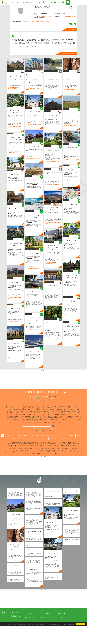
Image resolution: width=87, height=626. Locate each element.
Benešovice (16, 406)
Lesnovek (28, 414)
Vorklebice (72, 421)
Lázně (28, 107)
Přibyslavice (50, 418)
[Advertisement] (43, 379)
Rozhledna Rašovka (34, 447)
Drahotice (38, 21)
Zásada (49, 422)
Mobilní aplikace (29, 617)
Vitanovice (58, 421)
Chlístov (66, 408)
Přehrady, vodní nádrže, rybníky (32, 287)
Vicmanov (52, 421)
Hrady (28, 176)
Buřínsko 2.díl (32, 21)
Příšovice (61, 418)
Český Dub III (45, 408)
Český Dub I (30, 408)
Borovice (35, 406)
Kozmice (18, 414)
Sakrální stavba (10, 70)
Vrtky (77, 421)
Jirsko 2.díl (32, 413)
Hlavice (14, 411)
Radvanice (7, 419)
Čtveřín (8, 409)
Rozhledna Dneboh (33, 444)
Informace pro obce (63, 613)
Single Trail (58, 438)
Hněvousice (20, 411)
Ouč (41, 21)
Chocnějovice (41, 7)
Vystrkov (38, 422)
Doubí (66, 409)
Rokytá (13, 419)
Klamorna (51, 413)
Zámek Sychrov (62, 444)
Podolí (44, 418)
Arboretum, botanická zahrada (32, 249)
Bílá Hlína (23, 406)
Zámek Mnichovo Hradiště (39, 442)
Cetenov (60, 408)
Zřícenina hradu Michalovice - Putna (20, 450)
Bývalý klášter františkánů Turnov (44, 445)
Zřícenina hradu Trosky (42, 453)
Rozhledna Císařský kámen (68, 450)
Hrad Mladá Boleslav (29, 453)
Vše (2, 435)
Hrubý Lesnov (76, 411)
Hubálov (7, 413)
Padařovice (8, 418)
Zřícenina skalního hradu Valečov (48, 444)
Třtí (34, 421)
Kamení (45, 413)
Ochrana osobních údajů (46, 617)
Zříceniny (10, 239)
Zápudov (43, 422)
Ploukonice (20, 418)
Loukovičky (64, 414)
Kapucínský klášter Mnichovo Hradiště (21, 442)
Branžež (45, 406)
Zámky (10, 106)
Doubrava (71, 409)
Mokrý (38, 416)
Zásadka (54, 422)
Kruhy (23, 414)
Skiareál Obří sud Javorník (14, 448)
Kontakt (63, 617)
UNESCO (26, 435)
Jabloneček (13, 413)
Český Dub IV (53, 408)
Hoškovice (57, 411)
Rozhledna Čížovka (59, 445)
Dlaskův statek (24, 447)
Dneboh (24, 409)
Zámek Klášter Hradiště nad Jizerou (17, 444)
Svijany (9, 421)
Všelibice (29, 422)
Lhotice (40, 414)
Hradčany (63, 411)
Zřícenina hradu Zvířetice (27, 445)
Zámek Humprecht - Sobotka (43, 452)
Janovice (19, 413)
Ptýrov (66, 418)
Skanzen (28, 142)
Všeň (33, 422)
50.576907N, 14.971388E (46, 16)
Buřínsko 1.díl (26, 21)
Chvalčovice (72, 408)
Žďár (59, 422)
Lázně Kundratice (14, 447)
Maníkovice (76, 414)
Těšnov (24, 421)
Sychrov (14, 421)
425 (64, 13)
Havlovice (9, 411)
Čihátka (78, 408)
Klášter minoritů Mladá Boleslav (61, 452)
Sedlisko (28, 419)
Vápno (38, 421)
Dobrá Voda (30, 409)
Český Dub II (38, 408)
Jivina (37, 413)
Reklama (46, 613)
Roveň (23, 419)
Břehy (50, 406)
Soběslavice (51, 419)
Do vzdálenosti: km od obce (39, 396)
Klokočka (73, 413)
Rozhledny (10, 204)
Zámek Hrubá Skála (51, 448)
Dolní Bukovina (44, 409)
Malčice (70, 414)
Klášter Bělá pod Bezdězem (47, 447)
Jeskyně (65, 70)
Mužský (49, 416)
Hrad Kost (58, 447)
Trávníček (29, 421)
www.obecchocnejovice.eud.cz (69, 16)
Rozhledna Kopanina (63, 448)
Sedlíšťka (33, 419)
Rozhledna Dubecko (54, 450)
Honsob (27, 411)
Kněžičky (79, 413)
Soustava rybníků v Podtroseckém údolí (16, 452)
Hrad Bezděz (31, 452)
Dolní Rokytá (60, 409)
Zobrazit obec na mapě (19, 46)
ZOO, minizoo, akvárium (49, 281)
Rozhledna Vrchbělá (39, 448)
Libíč (44, 414)
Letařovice (34, 414)
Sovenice (47, 21)
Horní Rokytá (50, 411)
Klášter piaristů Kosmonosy (69, 447)
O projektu (29, 613)
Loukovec (57, 414)
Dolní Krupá (52, 409)
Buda (23, 21)
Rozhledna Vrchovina (73, 444)
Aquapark (47, 203)
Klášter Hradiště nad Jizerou (62, 413)
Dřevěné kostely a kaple (49, 241)
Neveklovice (68, 416)
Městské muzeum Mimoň (56, 453)
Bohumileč (29, 406)
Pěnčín (14, 418)
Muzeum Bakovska (14, 445)
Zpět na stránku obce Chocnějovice (69, 53)
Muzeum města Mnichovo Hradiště (57, 442)
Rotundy (27, 438)
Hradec (69, 411)
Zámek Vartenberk (76, 452)
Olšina (73, 416)
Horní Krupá (42, 411)
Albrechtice (9, 406)
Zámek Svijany (71, 442)
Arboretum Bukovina (27, 448)
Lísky (48, 414)
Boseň (40, 406)
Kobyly (9, 414)
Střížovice (69, 419)
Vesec (42, 421)
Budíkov (69, 406)
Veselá (47, 421)
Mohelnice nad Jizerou (30, 416)
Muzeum (10, 133)
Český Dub (23, 408)
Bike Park (66, 200)
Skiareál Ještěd (44, 450)
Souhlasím (81, 624)
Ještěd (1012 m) (35, 450)
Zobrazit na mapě (13, 88)
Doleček (37, 409)
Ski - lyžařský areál (29, 211)
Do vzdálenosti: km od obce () (37, 426)
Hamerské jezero (74, 448)
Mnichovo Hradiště (45, 14)
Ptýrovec (71, 418)
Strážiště (63, 419)
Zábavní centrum (47, 146)
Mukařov (44, 416)
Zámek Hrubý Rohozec (71, 445)
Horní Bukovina (34, 411)
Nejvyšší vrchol (29, 313)
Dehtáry (13, 409)
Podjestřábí (38, 418)
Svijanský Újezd (77, 419)
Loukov (52, 414)
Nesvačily (61, 416)
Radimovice (78, 418)
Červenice (17, 408)
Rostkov (43, 21)
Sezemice (39, 419)
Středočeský (43, 12)
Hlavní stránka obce (72, 29)
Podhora (26, 418)
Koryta (13, 414)
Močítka (21, 416)
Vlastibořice (65, 421)
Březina (55, 406)
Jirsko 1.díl (25, 413)
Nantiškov (55, 416)
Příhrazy (56, 418)
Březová (60, 406)
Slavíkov (45, 419)
